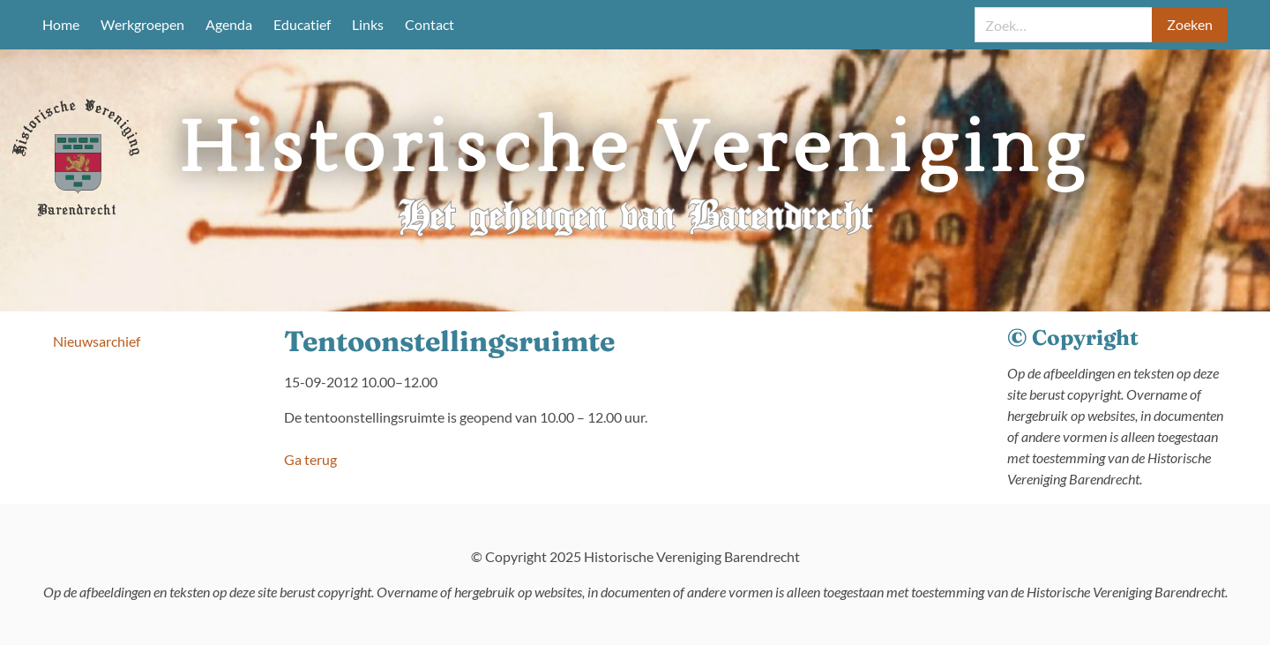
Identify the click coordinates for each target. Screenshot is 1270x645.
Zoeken (1190, 24)
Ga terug (310, 459)
